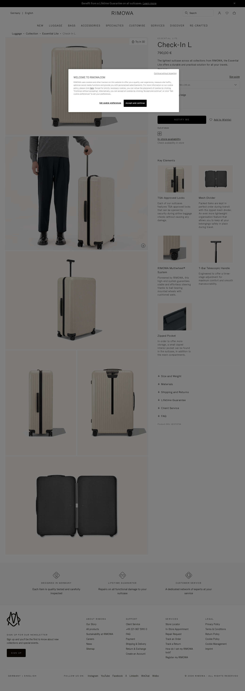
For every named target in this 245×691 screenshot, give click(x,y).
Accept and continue (135, 103)
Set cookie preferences (110, 103)
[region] (123, 90)
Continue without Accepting (165, 73)
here (92, 88)
